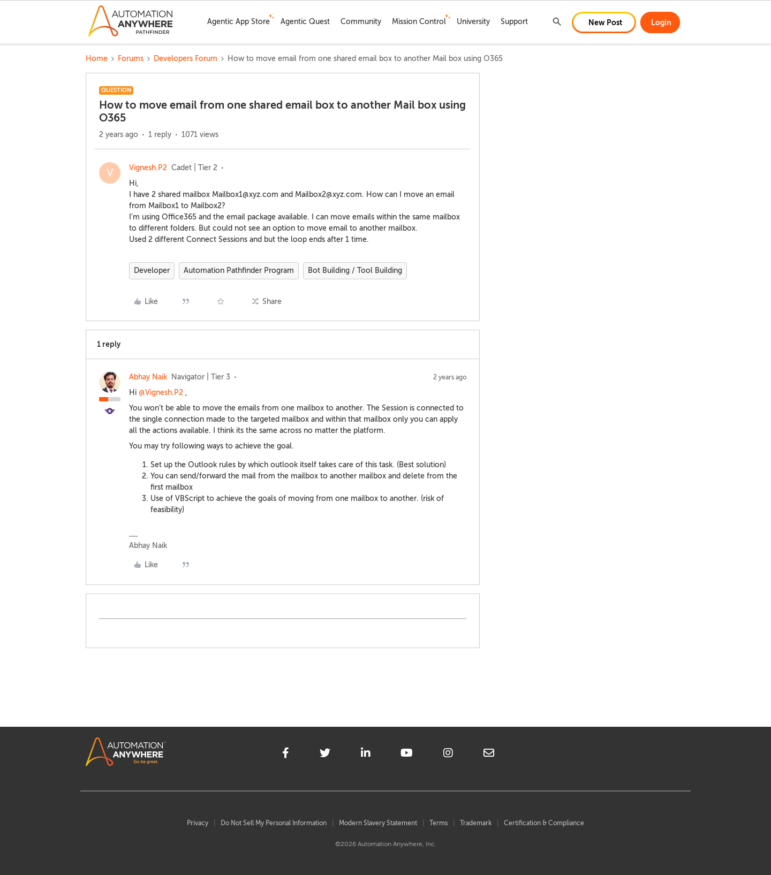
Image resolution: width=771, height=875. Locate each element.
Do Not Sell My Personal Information (274, 823)
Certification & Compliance (544, 823)
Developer (152, 271)
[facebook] (285, 754)
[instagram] (448, 754)
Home (97, 59)
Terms (438, 823)
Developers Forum (185, 59)
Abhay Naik (148, 377)
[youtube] (406, 754)
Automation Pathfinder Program (239, 271)
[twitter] (325, 754)
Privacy (197, 823)
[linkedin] (366, 754)
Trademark (476, 823)
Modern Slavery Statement (378, 823)
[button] (604, 22)
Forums (130, 59)
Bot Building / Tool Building (355, 271)
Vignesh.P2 (148, 168)
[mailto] (488, 754)
